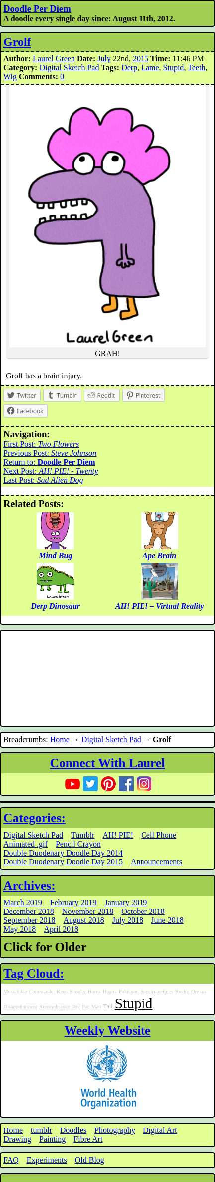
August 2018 (83, 920)
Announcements (156, 862)
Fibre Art (87, 1139)
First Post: (41, 444)
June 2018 (167, 920)
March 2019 (22, 902)
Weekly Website (108, 1030)
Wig (10, 76)
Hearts (110, 991)
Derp (129, 67)
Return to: (49, 462)
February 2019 (73, 902)
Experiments (47, 1160)
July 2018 (127, 920)
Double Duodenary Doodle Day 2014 (63, 853)
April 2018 (61, 929)
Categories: (34, 818)
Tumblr (82, 835)
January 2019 (126, 902)
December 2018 (28, 911)
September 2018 (29, 920)
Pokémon (129, 991)
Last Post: (43, 480)
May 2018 (19, 929)
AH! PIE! (117, 835)
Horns (94, 991)
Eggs (168, 991)
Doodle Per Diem (37, 8)
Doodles (73, 1130)
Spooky (78, 991)
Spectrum (151, 991)
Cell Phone (158, 835)
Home (60, 739)
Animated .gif (25, 844)
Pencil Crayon (78, 844)
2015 (140, 58)
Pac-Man (91, 1006)
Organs (199, 991)
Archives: (29, 885)
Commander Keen (48, 991)
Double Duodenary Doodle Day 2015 (63, 862)
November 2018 (88, 911)
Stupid (173, 67)
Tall (108, 1006)
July (104, 58)
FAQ (11, 1160)
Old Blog (89, 1160)
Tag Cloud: (33, 974)
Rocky (182, 991)
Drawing (17, 1139)
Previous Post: (49, 453)
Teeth (196, 67)
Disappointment (20, 1006)
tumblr (41, 1130)
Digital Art (160, 1130)
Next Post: (50, 471)
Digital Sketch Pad (69, 67)
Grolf (17, 41)
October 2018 (143, 911)
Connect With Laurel (107, 763)
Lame (150, 67)
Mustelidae (15, 991)
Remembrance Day (59, 1006)
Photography (114, 1130)
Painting (52, 1139)
